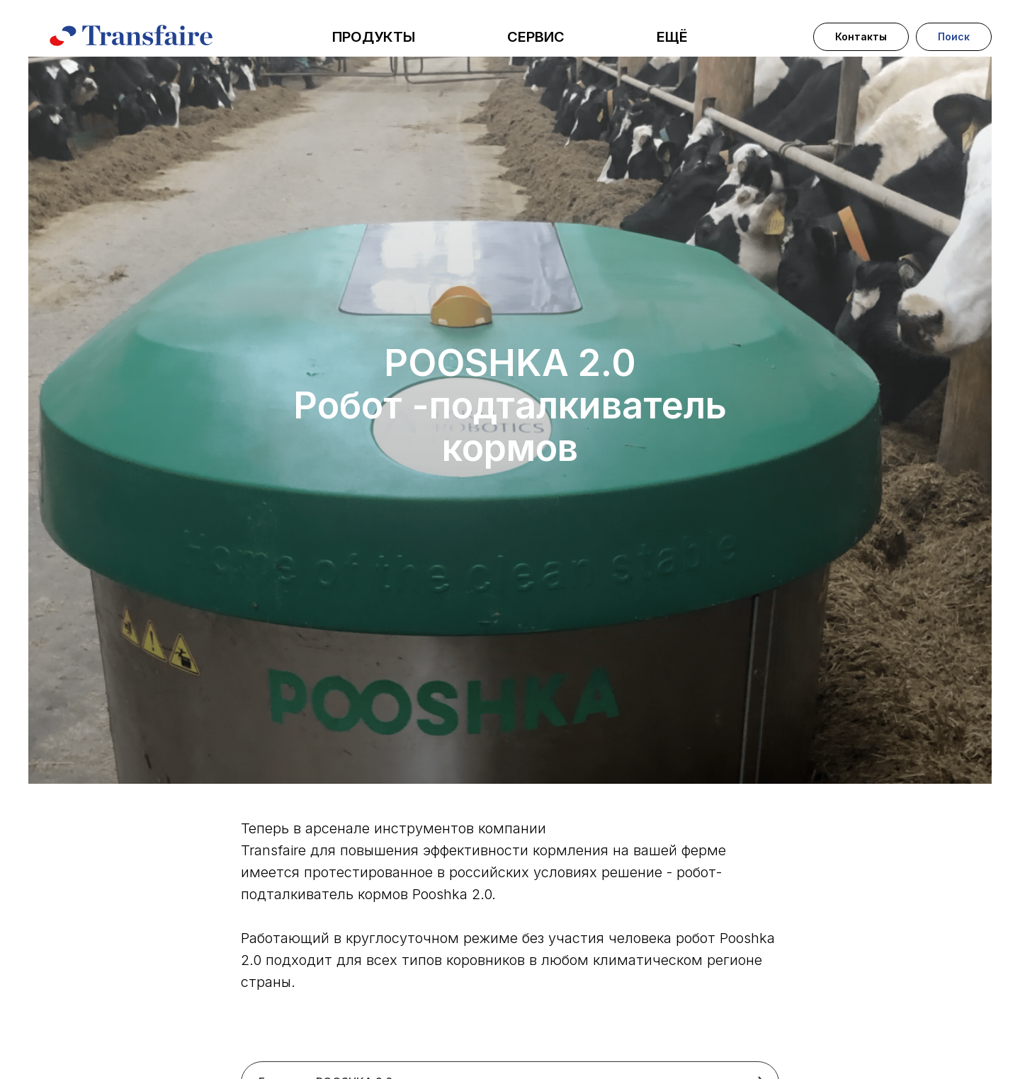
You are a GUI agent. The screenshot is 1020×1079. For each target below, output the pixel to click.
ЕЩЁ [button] (672, 36)
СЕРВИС (536, 36)
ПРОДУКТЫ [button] (373, 36)
